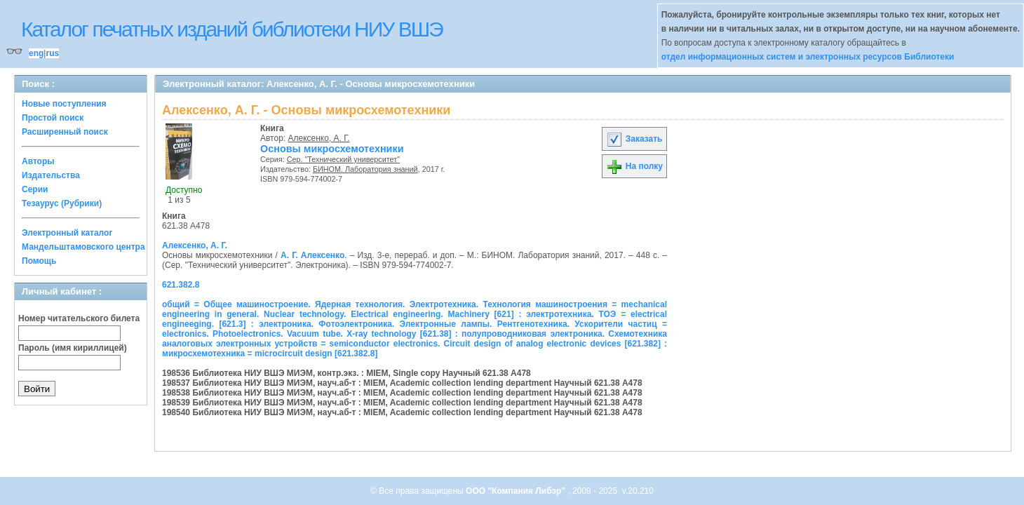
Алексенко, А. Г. (319, 138)
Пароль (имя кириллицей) (72, 348)
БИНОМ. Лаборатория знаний (365, 169)
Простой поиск (52, 118)
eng (36, 53)
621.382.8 (180, 285)
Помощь (39, 261)
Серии (35, 189)
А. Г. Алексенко (312, 255)
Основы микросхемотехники (332, 148)
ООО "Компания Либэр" (516, 491)
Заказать (634, 139)
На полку (634, 166)
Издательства (51, 175)
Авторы (38, 161)
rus (52, 53)
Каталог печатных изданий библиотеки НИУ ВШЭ (232, 29)
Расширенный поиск (65, 132)
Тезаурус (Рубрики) (62, 203)
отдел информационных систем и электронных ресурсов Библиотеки (808, 57)
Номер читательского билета (79, 318)
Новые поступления (64, 104)
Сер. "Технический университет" (343, 159)
